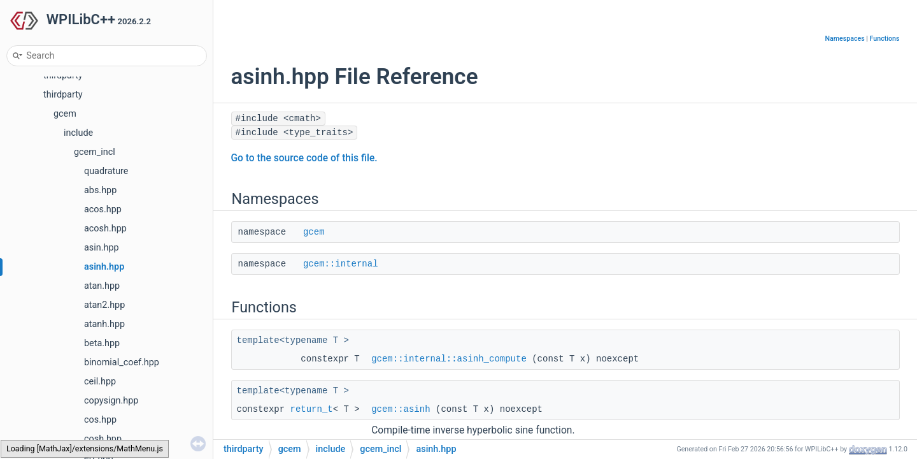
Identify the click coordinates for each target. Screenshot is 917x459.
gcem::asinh (400, 409)
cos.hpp (100, 419)
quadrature (106, 171)
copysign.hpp (111, 400)
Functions (885, 38)
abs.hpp (100, 190)
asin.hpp (101, 247)
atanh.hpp (104, 324)
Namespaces (844, 38)
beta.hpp (102, 343)
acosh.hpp (105, 228)
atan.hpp (102, 285)
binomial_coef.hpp (121, 362)
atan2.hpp (104, 305)
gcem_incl (94, 152)
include (78, 132)
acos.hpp (103, 209)
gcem (64, 113)
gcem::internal (340, 264)
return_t (311, 409)
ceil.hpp (100, 381)
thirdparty (63, 94)
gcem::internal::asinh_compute (449, 359)
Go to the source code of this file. (304, 158)
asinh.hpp (104, 266)
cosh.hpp (103, 438)
